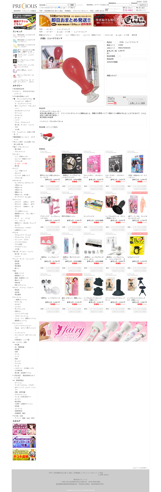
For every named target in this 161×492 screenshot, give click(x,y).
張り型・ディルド (21, 254)
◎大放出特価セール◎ (21, 96)
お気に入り (141, 10)
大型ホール (18, 190)
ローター (18, 118)
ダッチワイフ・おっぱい (23, 197)
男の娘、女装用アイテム (23, 373)
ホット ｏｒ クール (23, 218)
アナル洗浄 (18, 244)
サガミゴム (18, 302)
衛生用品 (18, 401)
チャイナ (18, 361)
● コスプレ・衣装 (20, 342)
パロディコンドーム (21, 316)
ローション (18, 113)
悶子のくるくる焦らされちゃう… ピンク (50, 176)
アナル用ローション (21, 211)
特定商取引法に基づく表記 (54, 11)
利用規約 (68, 11)
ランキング (17, 32)
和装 (16, 359)
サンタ (17, 366)
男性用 (17, 261)
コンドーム (17, 297)
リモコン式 (18, 161)
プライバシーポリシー (80, 11)
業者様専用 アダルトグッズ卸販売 (25, 11)
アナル (16, 232)
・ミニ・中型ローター (72, 35)
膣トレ (17, 268)
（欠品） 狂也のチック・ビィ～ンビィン (137, 176)
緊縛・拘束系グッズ (21, 278)
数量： (43, 186)
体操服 (17, 349)
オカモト (18, 304)
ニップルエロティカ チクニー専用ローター (115, 217)
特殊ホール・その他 (21, 194)
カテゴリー (17, 86)
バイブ (17, 120)
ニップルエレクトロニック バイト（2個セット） (93, 299)
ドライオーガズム (21, 242)
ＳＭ (16, 127)
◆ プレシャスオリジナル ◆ (24, 99)
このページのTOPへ (139, 468)
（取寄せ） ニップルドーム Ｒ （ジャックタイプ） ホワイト (115, 258)
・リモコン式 (108, 35)
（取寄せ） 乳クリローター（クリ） (71, 258)
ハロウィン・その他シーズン (24, 368)
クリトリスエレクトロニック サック (115, 299)
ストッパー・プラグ (21, 240)
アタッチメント (20, 151)
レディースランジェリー (23, 326)
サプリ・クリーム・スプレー (23, 287)
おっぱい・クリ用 (21, 163)
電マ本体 (18, 149)
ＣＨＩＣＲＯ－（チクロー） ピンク (94, 176)
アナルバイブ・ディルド (23, 235)
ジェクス (18, 307)
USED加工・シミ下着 (22, 340)
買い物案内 (128, 10)
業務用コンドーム (21, 321)
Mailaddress (112, 3)
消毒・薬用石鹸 (20, 392)
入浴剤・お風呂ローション (24, 404)
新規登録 (90, 5)
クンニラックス (90, 216)
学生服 (17, 345)
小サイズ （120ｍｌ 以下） (25, 202)
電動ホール (18, 192)
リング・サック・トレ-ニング (24, 259)
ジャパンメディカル (21, 313)
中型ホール (18, 187)
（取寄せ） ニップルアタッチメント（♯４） (94, 258)
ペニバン (18, 256)
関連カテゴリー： (45, 35)
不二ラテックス (20, 309)
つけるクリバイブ (136, 257)
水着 (16, 352)
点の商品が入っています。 (116, 10)
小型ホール (18, 185)
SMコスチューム (20, 285)
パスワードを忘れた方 (101, 5)
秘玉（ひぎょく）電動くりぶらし (72, 299)
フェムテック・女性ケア (23, 101)
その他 (17, 129)
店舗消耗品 (18, 411)
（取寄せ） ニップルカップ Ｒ (50, 258)
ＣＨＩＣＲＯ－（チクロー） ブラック (115, 176)
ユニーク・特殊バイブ (22, 175)
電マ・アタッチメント (21, 147)
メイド (17, 356)
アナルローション (21, 247)
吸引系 (17, 166)
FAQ (91, 11)
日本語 (145, 1)
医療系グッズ (19, 276)
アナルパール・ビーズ (22, 237)
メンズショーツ (20, 333)
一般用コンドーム (21, 300)
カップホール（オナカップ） (24, 183)
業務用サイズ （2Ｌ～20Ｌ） (25, 213)
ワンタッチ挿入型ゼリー (23, 397)
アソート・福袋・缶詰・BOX (24, 418)
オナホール (18, 115)
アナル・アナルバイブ (22, 122)
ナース (17, 354)
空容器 (17, 216)
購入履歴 (141, 8)
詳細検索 (80, 5)
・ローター (58, 35)
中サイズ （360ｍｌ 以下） (25, 204)
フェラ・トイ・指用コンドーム (25, 318)
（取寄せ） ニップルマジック (50, 298)
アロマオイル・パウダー (23, 228)
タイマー (18, 399)
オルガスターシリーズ (22, 111)
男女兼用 (18, 266)
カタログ (16, 421)
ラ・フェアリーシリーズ (23, 104)
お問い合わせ (99, 11)
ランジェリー (18, 323)
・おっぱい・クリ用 (121, 35)
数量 (124, 97)
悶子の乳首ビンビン (69, 216)
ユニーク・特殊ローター (23, 159)
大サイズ (18, 173)
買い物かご (128, 8)
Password (134, 3)
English (139, 1)
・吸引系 (133, 35)
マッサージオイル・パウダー (24, 385)
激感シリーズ (19, 273)
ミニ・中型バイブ (21, 171)
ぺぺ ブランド (20, 221)
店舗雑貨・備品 (20, 413)
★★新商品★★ (19, 89)
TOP (40, 11)
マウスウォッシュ (21, 394)
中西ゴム (18, 311)
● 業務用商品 (19, 380)
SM (15, 271)
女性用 (17, 264)
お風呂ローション (21, 230)
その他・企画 (18, 416)
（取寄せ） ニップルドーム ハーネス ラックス (71, 176)
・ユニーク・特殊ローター (91, 35)
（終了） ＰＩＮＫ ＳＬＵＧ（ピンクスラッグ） (137, 217)
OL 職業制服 (20, 347)
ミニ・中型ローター (21, 156)
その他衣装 (18, 370)
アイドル (18, 363)
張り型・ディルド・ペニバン (24, 125)
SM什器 (17, 283)
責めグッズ (18, 280)
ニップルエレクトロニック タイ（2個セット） (137, 299)
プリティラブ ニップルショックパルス (50, 217)
